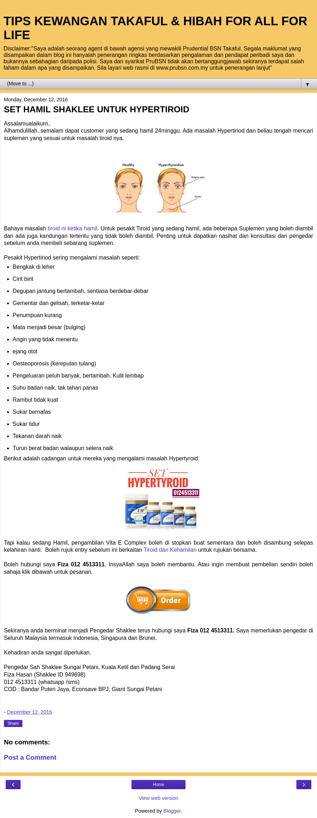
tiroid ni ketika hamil (72, 228)
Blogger (172, 811)
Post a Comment (30, 757)
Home (158, 784)
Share (13, 723)
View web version (158, 798)
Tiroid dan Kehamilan (170, 550)
